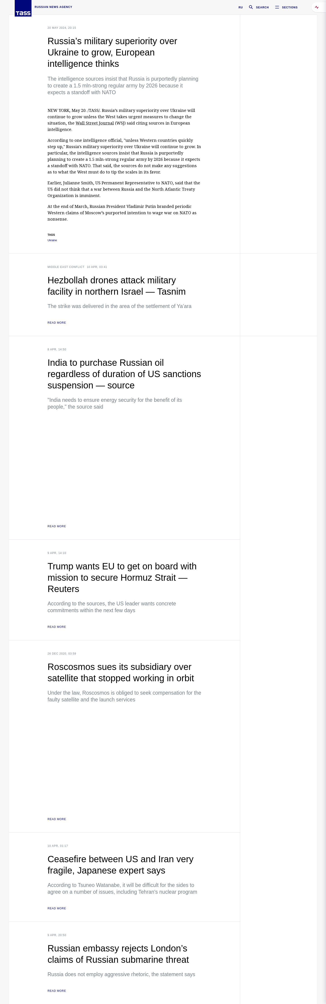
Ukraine (52, 240)
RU (241, 7)
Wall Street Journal (95, 123)
